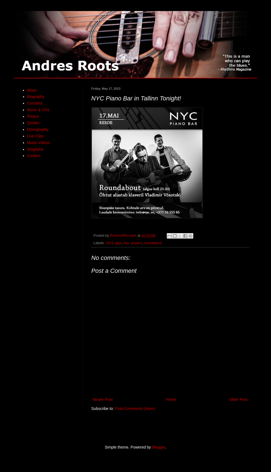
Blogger (158, 447)
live (126, 243)
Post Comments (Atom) (135, 408)
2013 (109, 243)
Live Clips (35, 136)
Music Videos (38, 142)
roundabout (153, 243)
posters (136, 243)
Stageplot (35, 149)
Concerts (35, 103)
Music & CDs (38, 110)
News (32, 90)
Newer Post (103, 399)
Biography (36, 96)
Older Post (238, 399)
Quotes (33, 123)
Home (171, 399)
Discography (38, 129)
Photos (33, 116)
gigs (118, 243)
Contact (33, 155)
